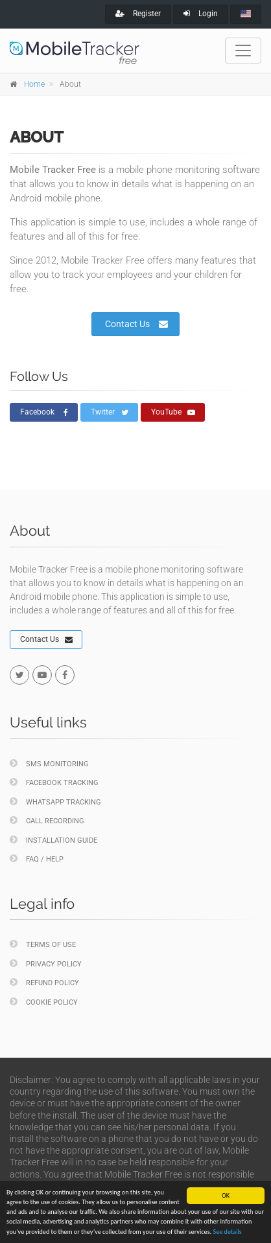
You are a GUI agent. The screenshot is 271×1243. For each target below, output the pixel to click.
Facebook (44, 413)
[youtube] (42, 675)
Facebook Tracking (54, 782)
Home (34, 84)
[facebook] (65, 675)
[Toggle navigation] (243, 50)
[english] (245, 14)
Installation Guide (53, 840)
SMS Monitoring (49, 763)
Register (138, 13)
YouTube (173, 413)
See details (227, 1233)
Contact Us (136, 324)
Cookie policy (44, 1002)
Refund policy (44, 982)
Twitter (109, 413)
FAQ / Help (37, 858)
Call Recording (47, 820)
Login (200, 13)
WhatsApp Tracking (55, 801)
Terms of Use (43, 944)
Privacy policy (46, 963)
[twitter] (19, 675)
